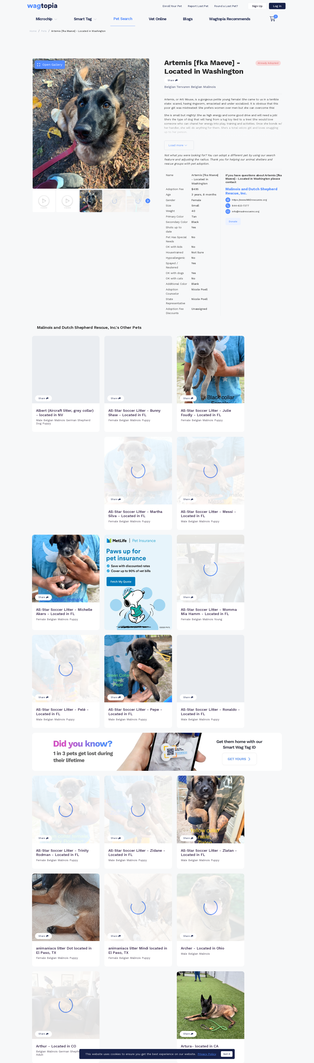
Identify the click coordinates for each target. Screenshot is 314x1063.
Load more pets (157, 958)
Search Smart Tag (187, 1023)
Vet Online (157, 19)
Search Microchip (127, 1023)
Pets (44, 31)
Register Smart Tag (188, 1016)
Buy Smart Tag (184, 1010)
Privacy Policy (207, 1054)
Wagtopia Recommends (229, 19)
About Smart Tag (186, 1029)
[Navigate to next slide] (148, 201)
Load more (177, 145)
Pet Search (122, 18)
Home (33, 31)
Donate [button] (233, 221)
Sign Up (257, 6)
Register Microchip (128, 1016)
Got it (226, 1054)
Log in (277, 6)
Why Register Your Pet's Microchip (140, 1010)
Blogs (187, 19)
